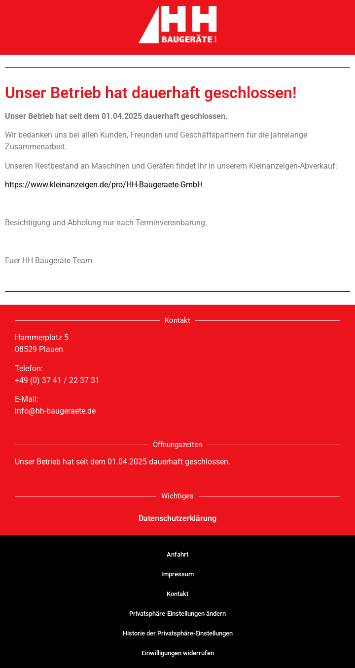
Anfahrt (177, 554)
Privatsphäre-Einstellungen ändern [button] (177, 613)
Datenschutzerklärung (177, 518)
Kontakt (177, 594)
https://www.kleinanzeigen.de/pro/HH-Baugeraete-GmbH (104, 184)
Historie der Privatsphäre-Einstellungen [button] (178, 633)
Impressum (177, 574)
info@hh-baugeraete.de (55, 411)
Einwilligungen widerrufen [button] (178, 653)
